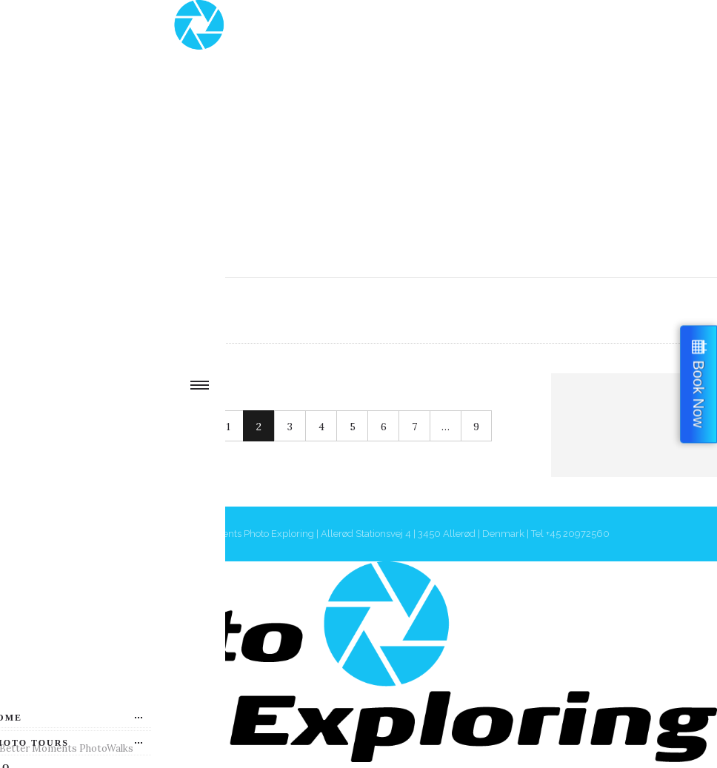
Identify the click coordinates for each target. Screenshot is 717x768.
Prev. (119, 426)
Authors (138, 309)
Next (181, 426)
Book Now (698, 393)
